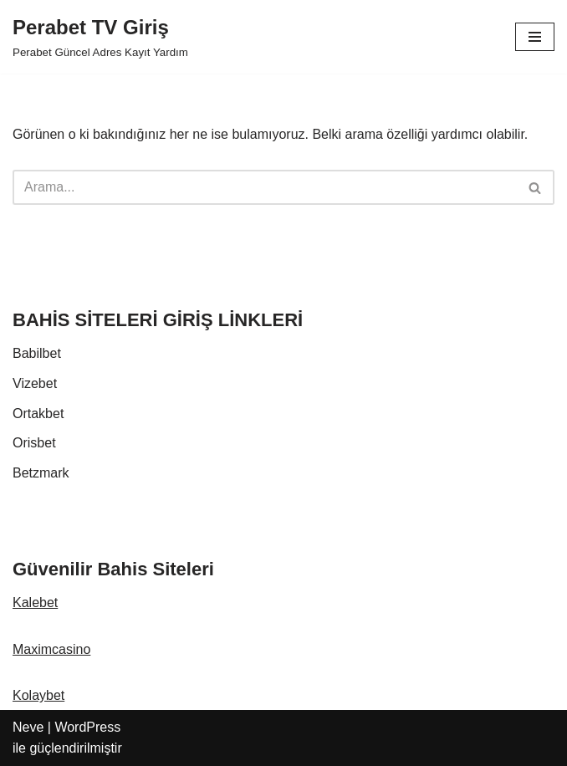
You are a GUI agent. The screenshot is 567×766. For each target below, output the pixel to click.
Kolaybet (38, 695)
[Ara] (265, 187)
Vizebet (35, 383)
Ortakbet (38, 413)
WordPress (87, 727)
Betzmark (41, 473)
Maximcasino (51, 649)
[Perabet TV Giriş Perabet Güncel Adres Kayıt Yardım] (100, 37)
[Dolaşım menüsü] (534, 37)
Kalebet (35, 602)
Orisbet (34, 443)
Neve (28, 727)
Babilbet (37, 353)
